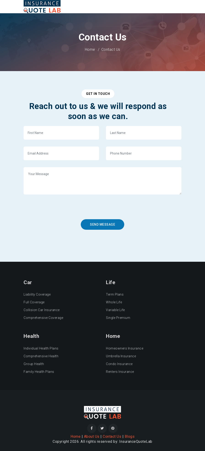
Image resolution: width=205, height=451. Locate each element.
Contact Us (112, 436)
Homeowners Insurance (124, 348)
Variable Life (115, 310)
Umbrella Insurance (121, 356)
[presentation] (62, 210)
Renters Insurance (120, 372)
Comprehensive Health (41, 356)
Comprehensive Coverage (43, 318)
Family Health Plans (39, 372)
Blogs (130, 436)
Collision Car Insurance (42, 310)
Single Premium (118, 318)
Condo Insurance (119, 364)
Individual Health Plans (41, 348)
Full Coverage (34, 302)
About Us (92, 436)
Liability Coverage (37, 294)
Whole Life (114, 302)
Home (90, 49)
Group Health (34, 364)
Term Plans (115, 294)
